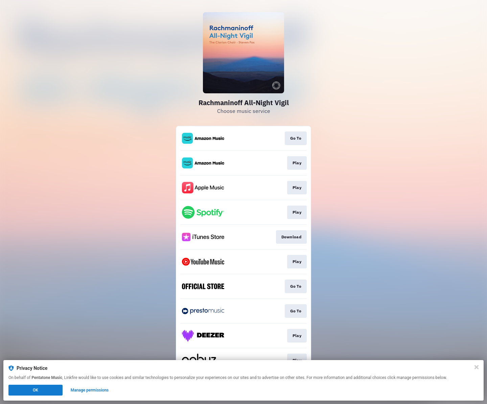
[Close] (476, 367)
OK (35, 390)
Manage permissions (90, 390)
